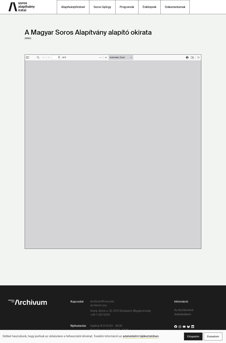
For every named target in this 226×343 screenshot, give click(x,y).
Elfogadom (193, 336)
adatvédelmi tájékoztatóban (141, 336)
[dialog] (113, 336)
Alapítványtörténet (73, 7)
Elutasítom (213, 336)
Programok (127, 7)
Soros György (102, 7)
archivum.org (98, 305)
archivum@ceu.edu (102, 301)
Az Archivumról (183, 310)
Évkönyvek (149, 7)
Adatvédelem (182, 314)
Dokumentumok (175, 7)
